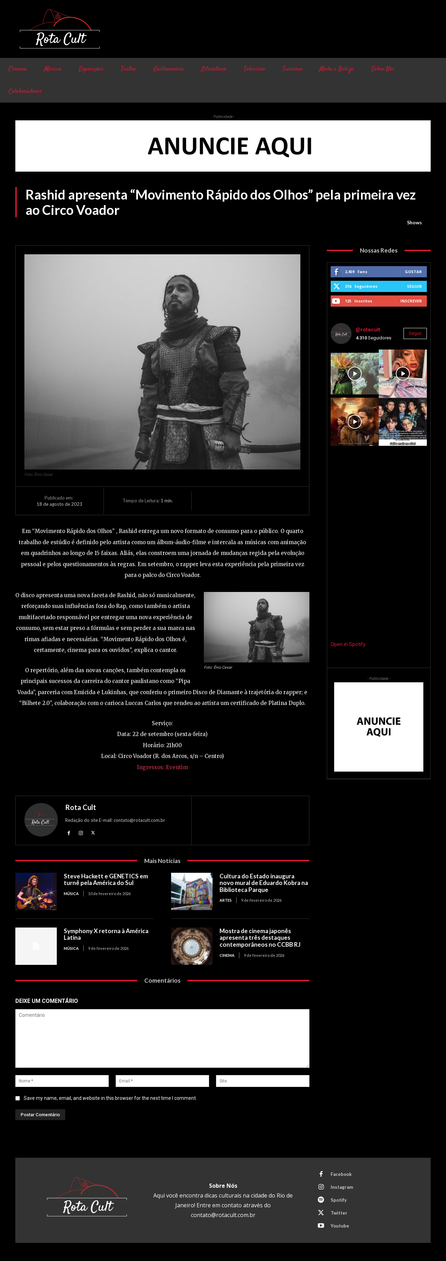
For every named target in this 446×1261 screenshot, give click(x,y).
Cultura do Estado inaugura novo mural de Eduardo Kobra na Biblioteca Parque (264, 882)
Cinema (227, 955)
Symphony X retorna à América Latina (106, 934)
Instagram (342, 1187)
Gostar (413, 271)
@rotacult (368, 329)
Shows (414, 222)
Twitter (339, 1213)
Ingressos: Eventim (162, 767)
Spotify (339, 1200)
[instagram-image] (355, 374)
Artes (226, 900)
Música (71, 893)
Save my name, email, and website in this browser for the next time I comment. (110, 1098)
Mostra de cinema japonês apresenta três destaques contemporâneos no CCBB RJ (260, 937)
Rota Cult (80, 807)
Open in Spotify (348, 644)
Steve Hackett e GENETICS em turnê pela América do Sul (106, 879)
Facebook (341, 1174)
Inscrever (411, 300)
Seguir (414, 286)
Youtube (340, 1226)
